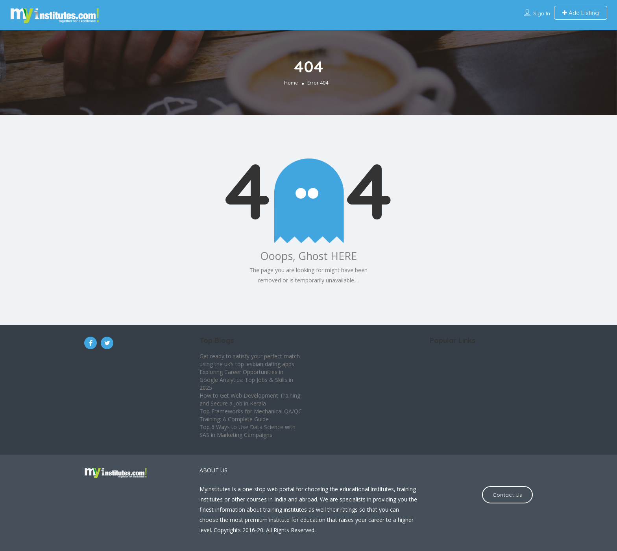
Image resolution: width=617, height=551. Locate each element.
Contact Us (507, 494)
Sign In (541, 13)
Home (291, 82)
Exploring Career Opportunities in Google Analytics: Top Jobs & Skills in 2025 (246, 379)
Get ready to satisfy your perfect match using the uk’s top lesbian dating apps (250, 360)
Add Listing (580, 13)
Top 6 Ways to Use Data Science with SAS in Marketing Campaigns (248, 431)
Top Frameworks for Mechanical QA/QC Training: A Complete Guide (251, 415)
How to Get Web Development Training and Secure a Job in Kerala (250, 399)
